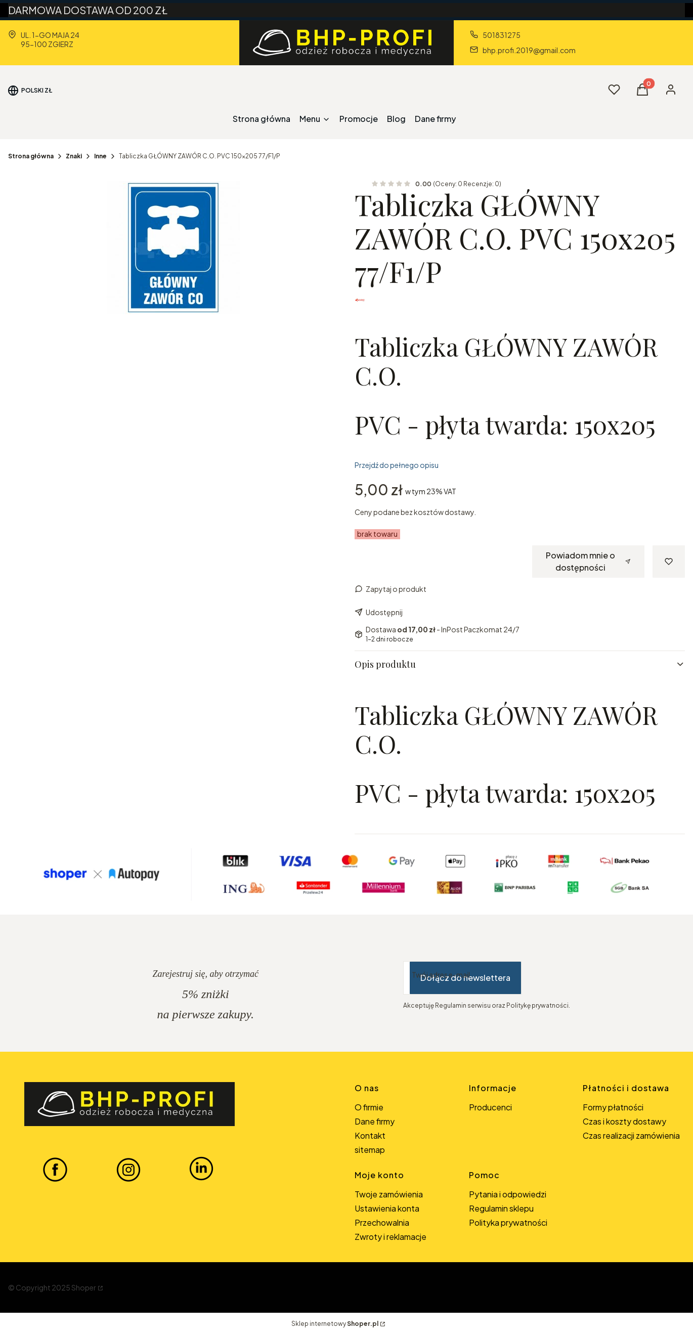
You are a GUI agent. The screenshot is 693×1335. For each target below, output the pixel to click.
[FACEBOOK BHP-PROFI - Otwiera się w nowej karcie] (55, 1169)
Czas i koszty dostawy (624, 1121)
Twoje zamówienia (389, 1194)
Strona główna (31, 156)
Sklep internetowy (334, 1323)
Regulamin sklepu (501, 1208)
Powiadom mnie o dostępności (588, 561)
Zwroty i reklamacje (390, 1236)
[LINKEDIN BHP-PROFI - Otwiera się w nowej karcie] (201, 1169)
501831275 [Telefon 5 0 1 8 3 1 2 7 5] (502, 34)
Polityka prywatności (508, 1222)
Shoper (83, 1287)
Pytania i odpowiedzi (507, 1194)
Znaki (74, 156)
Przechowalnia (382, 1222)
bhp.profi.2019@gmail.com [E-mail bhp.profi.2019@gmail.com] (529, 50)
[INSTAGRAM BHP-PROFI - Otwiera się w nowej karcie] (128, 1169)
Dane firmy (375, 1121)
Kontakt (370, 1135)
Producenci (490, 1107)
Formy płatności (613, 1107)
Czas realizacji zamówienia (631, 1135)
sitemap (370, 1149)
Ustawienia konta (387, 1208)
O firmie (369, 1107)
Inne (100, 156)
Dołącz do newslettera (465, 977)
